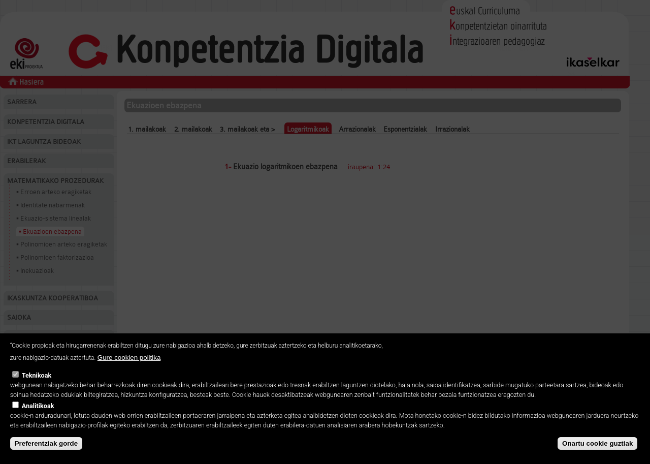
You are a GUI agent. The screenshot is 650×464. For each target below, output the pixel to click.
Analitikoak (38, 406)
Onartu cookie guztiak (597, 443)
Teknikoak (36, 375)
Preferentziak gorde (46, 443)
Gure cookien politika (129, 357)
